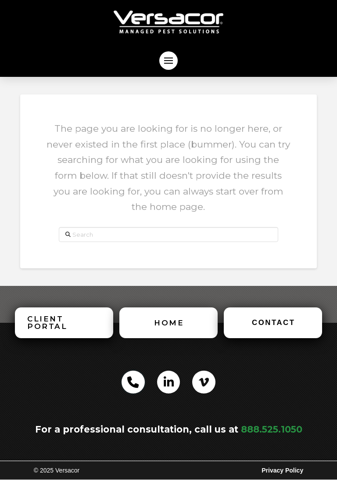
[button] (168, 60)
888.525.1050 (271, 429)
